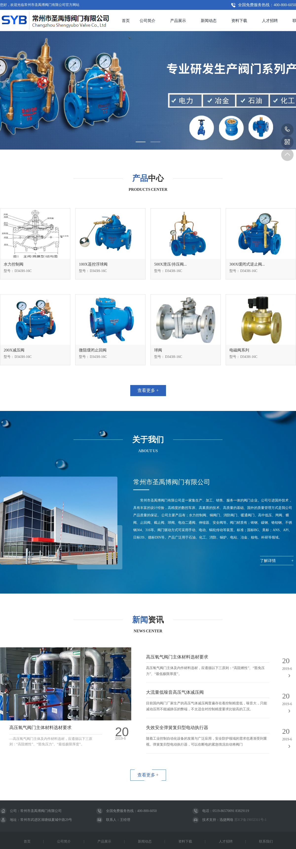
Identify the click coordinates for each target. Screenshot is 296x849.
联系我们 (266, 841)
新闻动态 (209, 21)
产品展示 (178, 21)
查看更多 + (148, 390)
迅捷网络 (226, 820)
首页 (126, 21)
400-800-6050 (287, 129)
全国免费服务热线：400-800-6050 (267, 5)
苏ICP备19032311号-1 (249, 820)
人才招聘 (270, 21)
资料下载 (239, 21)
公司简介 (147, 21)
